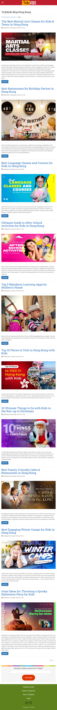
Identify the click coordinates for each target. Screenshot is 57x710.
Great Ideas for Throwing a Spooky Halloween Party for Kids (24, 592)
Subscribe (28, 678)
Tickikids (32, 707)
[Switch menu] (2, 2)
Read (5, 81)
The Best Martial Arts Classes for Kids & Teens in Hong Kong (27, 23)
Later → (52, 660)
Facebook (26, 702)
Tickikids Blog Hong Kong (8, 17)
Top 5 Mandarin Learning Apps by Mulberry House (24, 286)
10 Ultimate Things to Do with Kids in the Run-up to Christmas (26, 409)
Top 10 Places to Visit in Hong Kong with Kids (28, 351)
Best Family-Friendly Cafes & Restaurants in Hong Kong (20, 471)
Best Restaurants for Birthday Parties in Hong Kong (27, 90)
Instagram (30, 702)
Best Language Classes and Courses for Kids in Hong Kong (27, 164)
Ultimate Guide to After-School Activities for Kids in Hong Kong (22, 224)
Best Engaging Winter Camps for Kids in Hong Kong (28, 531)
